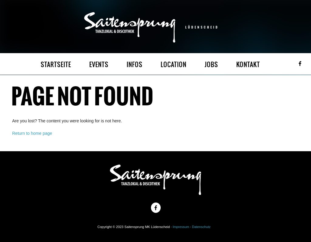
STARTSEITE (56, 64)
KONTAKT (248, 64)
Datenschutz (201, 227)
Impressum (181, 227)
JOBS (211, 64)
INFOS (134, 64)
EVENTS (98, 64)
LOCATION (173, 64)
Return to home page (32, 133)
